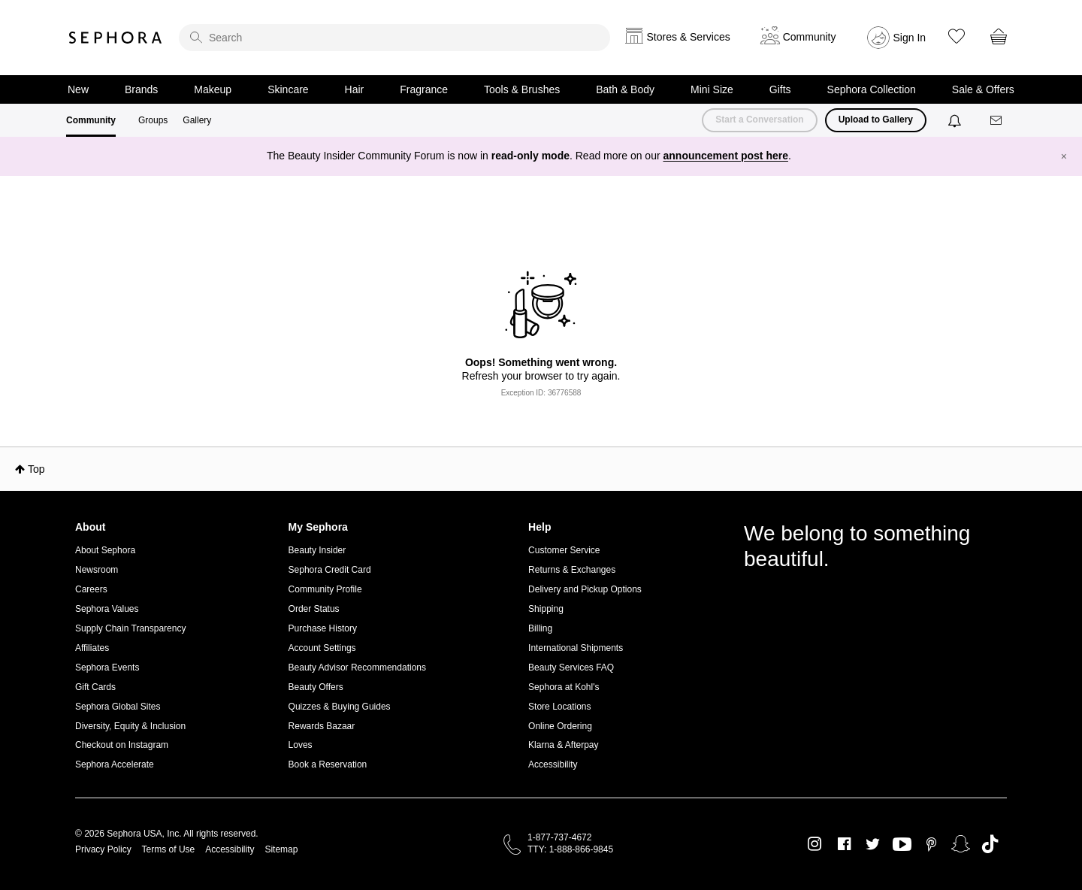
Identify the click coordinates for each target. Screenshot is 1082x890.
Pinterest (931, 844)
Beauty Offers (316, 687)
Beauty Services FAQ (571, 667)
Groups (153, 120)
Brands (141, 89)
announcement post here (725, 156)
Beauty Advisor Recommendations (357, 667)
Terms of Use (168, 849)
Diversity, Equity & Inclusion (130, 726)
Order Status (314, 609)
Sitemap (281, 849)
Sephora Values (107, 609)
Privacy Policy (103, 849)
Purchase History (323, 628)
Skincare (287, 89)
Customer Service (564, 550)
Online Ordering (560, 726)
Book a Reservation (328, 764)
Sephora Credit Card (330, 570)
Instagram (814, 844)
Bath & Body (625, 89)
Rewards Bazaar (322, 726)
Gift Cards (95, 687)
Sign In (909, 38)
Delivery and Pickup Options (585, 589)
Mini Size (712, 89)
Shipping (546, 609)
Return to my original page (541, 405)
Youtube (902, 845)
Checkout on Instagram (121, 745)
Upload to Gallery (876, 119)
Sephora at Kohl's (563, 687)
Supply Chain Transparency (130, 628)
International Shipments (575, 648)
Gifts (780, 89)
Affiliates (92, 648)
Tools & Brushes (522, 89)
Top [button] (36, 469)
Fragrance (424, 89)
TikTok (990, 844)
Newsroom (96, 570)
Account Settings (322, 648)
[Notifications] (956, 120)
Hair (354, 89)
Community (91, 120)
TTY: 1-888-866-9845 (570, 849)
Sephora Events (107, 667)
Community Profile (325, 589)
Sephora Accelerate (114, 764)
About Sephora (105, 550)
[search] (394, 37)
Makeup (212, 89)
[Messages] (997, 121)
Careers (91, 589)
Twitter (872, 844)
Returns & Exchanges (571, 570)
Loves (301, 745)
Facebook (844, 844)
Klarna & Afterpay (563, 745)
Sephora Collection (871, 89)
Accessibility (552, 764)
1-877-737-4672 (559, 837)
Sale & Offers (983, 89)
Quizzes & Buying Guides (340, 706)
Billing (540, 628)
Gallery (197, 120)
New (78, 89)
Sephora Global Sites (117, 706)
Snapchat (960, 844)
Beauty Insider (317, 550)
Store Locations (559, 706)
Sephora (116, 38)
